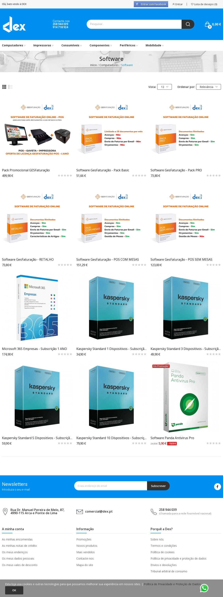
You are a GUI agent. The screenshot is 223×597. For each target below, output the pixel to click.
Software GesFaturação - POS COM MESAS (107, 259)
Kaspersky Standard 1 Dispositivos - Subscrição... (111, 349)
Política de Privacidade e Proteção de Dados (172, 584)
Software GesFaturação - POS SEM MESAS (181, 259)
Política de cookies (162, 552)
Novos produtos (86, 546)
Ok (14, 590)
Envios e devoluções (164, 565)
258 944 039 (60, 24)
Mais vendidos (85, 552)
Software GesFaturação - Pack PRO (176, 170)
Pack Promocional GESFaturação (26, 170)
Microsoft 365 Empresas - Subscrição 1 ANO (34, 349)
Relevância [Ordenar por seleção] (208, 87)
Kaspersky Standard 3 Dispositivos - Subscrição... (186, 349)
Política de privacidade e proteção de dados (178, 558)
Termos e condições (164, 546)
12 (164, 87)
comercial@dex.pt (99, 511)
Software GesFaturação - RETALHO (28, 259)
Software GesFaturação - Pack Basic (102, 170)
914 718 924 (60, 27)
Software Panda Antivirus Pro (172, 438)
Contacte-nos (85, 558)
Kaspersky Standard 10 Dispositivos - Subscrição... (111, 438)
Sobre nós (157, 539)
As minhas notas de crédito (19, 546)
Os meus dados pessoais (18, 558)
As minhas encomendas (17, 539)
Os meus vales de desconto (19, 565)
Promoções (83, 539)
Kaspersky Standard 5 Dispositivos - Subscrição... (37, 438)
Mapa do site (84, 565)
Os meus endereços (15, 552)
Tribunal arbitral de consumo (169, 571)
